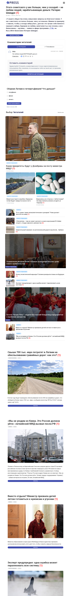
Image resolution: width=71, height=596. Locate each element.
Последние (21, 47)
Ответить (15, 56)
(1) (17, 13)
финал (11, 96)
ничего (11, 99)
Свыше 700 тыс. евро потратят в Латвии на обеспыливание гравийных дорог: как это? (32, 354)
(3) (27, 264)
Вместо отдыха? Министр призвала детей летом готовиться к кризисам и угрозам (32, 497)
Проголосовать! (14, 103)
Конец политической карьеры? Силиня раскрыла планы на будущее (40, 274)
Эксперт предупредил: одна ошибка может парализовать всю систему (32, 564)
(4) (43, 223)
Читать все (61, 112)
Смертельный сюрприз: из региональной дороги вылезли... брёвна (39, 230)
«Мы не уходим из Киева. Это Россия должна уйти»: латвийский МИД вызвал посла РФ (34, 422)
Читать (35, 405)
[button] (64, 3)
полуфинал (12, 92)
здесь (20, 70)
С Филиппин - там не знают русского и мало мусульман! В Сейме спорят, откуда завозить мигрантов (38, 222)
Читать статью (15, 35)
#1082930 (61, 51)
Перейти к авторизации (35, 74)
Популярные (49, 47)
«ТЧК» (51, 28)
